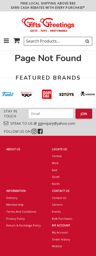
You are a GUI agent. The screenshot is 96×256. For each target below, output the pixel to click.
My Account (60, 232)
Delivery (12, 198)
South (56, 177)
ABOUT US (13, 149)
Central (57, 156)
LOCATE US (59, 149)
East (54, 170)
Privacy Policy (15, 218)
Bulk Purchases (62, 218)
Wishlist (57, 246)
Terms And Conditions (21, 211)
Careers (57, 204)
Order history (61, 239)
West (55, 163)
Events (56, 211)
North (56, 184)
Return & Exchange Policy (23, 225)
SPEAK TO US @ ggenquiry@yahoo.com (39, 123)
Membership (15, 204)
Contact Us (59, 198)
